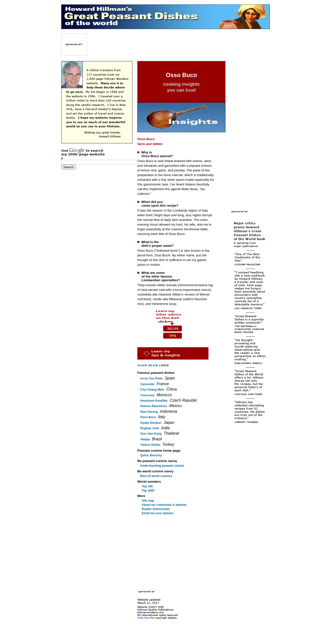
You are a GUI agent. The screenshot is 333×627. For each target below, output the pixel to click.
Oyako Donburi (150, 423)
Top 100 (147, 486)
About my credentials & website (164, 505)
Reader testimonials (156, 509)
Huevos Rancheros (153, 406)
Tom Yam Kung (150, 433)
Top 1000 (148, 490)
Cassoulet (147, 384)
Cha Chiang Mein (152, 389)
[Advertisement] (178, 44)
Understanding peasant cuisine (162, 465)
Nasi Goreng (149, 411)
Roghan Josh (149, 428)
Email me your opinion (158, 513)
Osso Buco (148, 417)
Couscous (147, 395)
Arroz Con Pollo (151, 378)
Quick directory (151, 455)
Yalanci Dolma (150, 444)
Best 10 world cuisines (156, 476)
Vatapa (145, 439)
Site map (148, 500)
